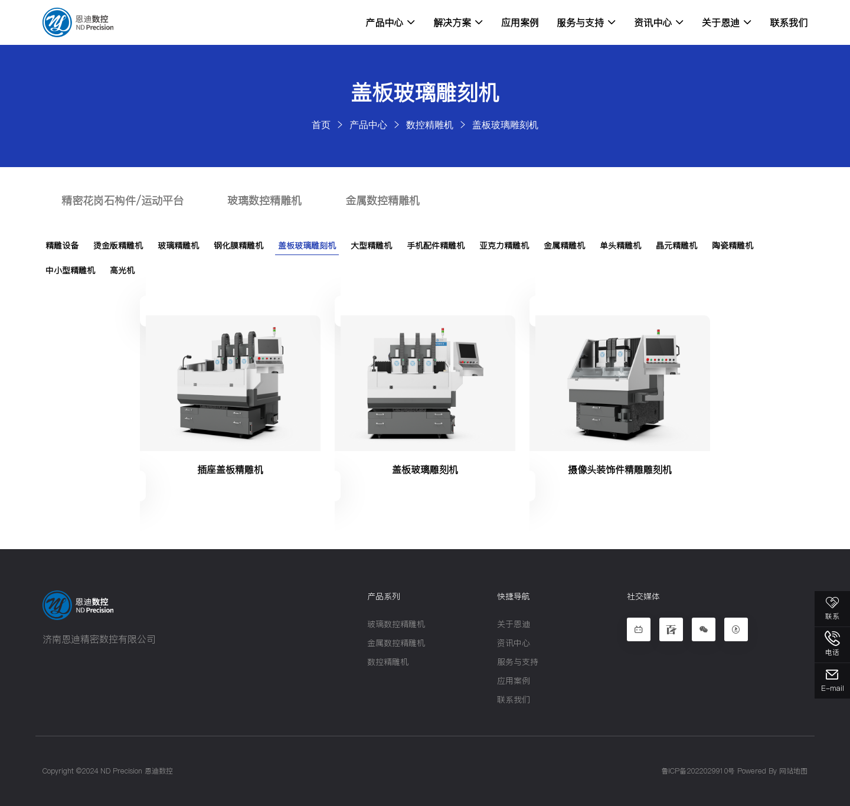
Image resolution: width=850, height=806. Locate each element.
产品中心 (390, 22)
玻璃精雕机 (178, 246)
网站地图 (793, 771)
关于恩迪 (727, 22)
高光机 (122, 270)
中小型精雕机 (70, 270)
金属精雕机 (564, 246)
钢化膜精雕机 (238, 246)
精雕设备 (62, 246)
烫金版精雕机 (118, 246)
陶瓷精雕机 (732, 246)
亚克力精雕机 (504, 246)
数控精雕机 (429, 124)
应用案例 (520, 22)
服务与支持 (586, 22)
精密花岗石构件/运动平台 (122, 200)
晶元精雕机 (676, 246)
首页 (321, 124)
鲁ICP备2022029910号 (698, 771)
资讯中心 (659, 22)
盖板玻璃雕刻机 (505, 124)
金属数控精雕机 (382, 200)
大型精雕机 (371, 246)
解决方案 (458, 22)
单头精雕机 (620, 246)
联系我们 (789, 22)
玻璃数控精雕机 (264, 200)
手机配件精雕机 (436, 246)
